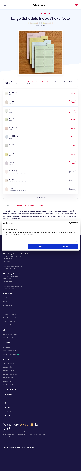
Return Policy (8, 367)
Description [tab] (9, 205)
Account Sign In (9, 321)
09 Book (12, 145)
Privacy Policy (8, 381)
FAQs (5, 301)
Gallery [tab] (19, 205)
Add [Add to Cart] (73, 93)
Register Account (9, 318)
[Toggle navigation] (4, 5)
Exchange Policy (9, 371)
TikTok (7, 415)
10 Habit (12, 153)
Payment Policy (8, 378)
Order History (8, 325)
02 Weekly (13, 171)
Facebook (8, 394)
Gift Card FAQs (8, 338)
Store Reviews (9, 351)
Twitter (8, 407)
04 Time (12, 179)
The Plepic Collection (41, 13)
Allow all (65, 246)
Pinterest (8, 403)
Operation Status (11, 354)
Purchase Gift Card (10, 334)
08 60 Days (13, 136)
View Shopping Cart (10, 314)
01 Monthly (13, 92)
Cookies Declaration (10, 385)
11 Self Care (13, 188)
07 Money (13, 127)
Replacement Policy (10, 374)
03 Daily (12, 101)
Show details (71, 241)
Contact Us (7, 298)
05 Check (12, 110)
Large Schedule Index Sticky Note (40, 18)
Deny (40, 246)
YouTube (8, 411)
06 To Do (12, 118)
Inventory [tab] (42, 205)
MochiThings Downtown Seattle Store (39, 82)
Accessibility (7, 305)
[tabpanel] (40, 220)
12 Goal (12, 162)
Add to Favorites (40, 197)
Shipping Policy (8, 363)
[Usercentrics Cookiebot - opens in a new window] (70, 223)
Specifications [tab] (30, 205)
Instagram (9, 399)
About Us (6, 347)
